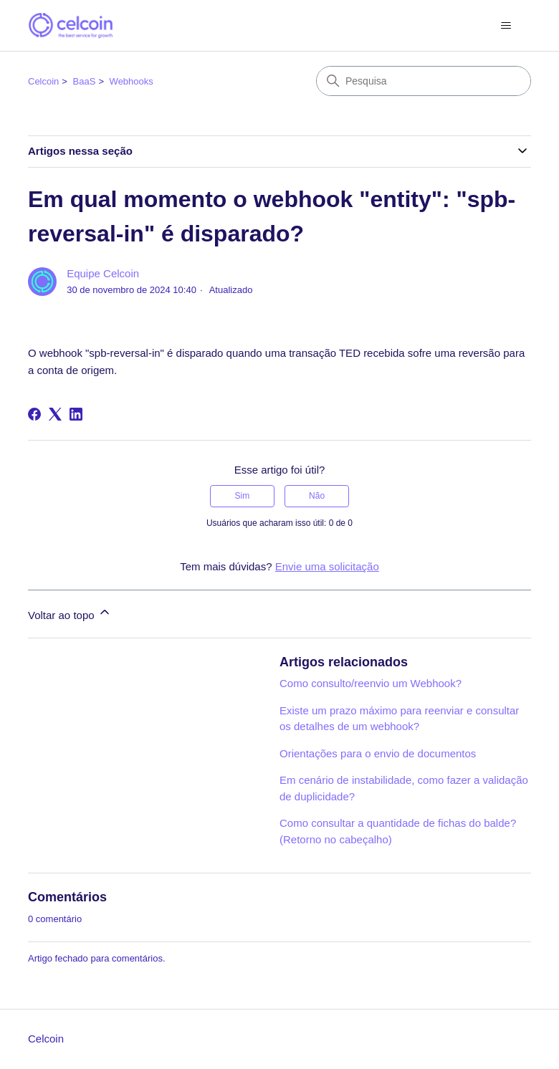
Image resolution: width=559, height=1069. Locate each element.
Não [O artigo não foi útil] (317, 496)
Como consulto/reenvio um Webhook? (371, 683)
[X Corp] (55, 414)
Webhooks (131, 81)
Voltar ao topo (70, 613)
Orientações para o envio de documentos (378, 753)
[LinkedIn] (76, 414)
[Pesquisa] (423, 81)
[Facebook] (34, 414)
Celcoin (43, 81)
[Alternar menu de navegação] (505, 25)
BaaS (84, 81)
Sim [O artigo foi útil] (242, 496)
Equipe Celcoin (103, 273)
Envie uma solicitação (327, 566)
